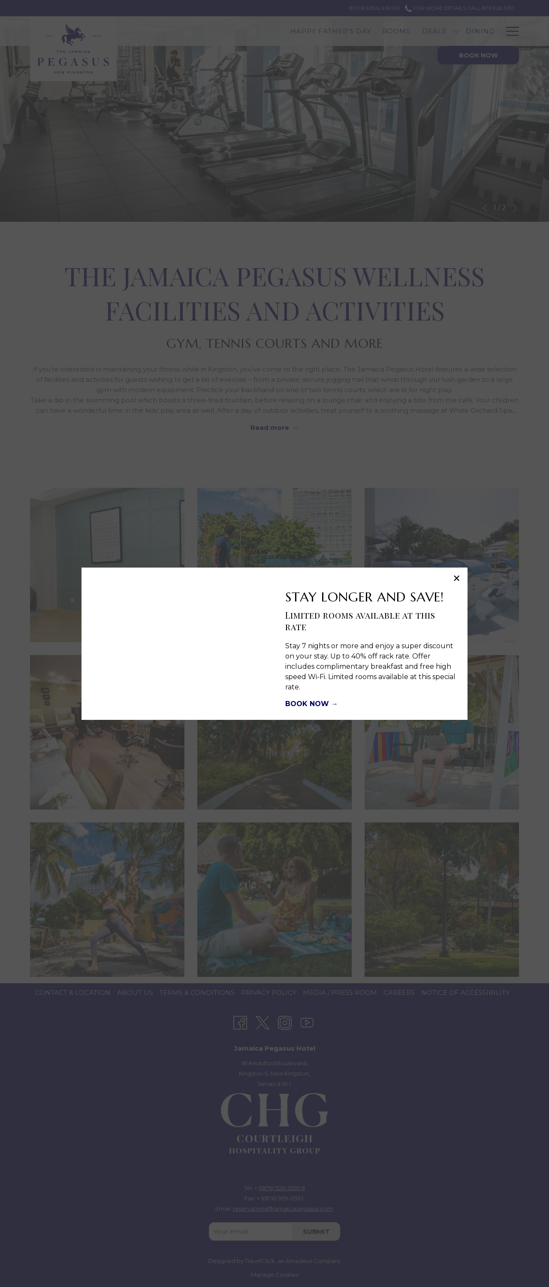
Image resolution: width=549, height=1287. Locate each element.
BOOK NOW (308, 704)
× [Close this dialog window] (456, 579)
